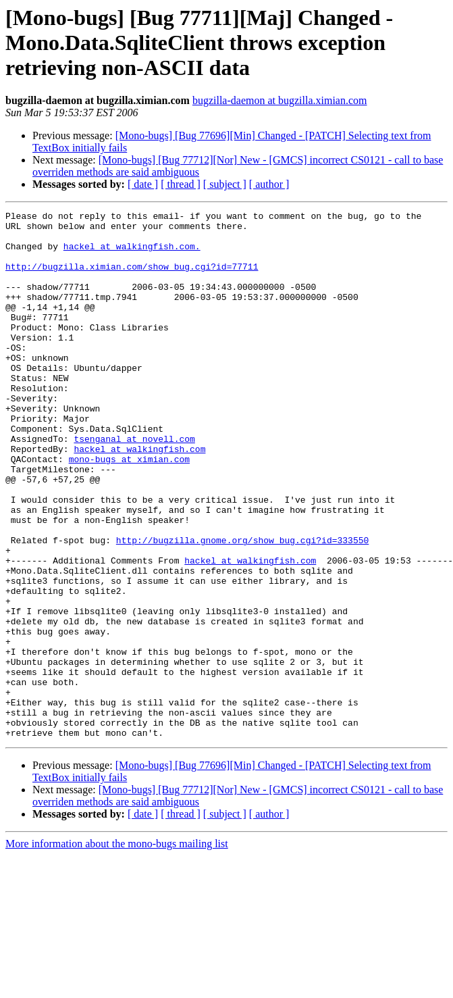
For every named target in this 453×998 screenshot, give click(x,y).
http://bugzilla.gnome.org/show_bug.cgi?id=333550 (242, 607)
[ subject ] (224, 184)
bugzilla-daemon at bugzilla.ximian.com (279, 100)
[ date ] (143, 184)
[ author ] (269, 184)
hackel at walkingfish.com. (132, 254)
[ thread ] (181, 184)
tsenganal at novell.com (134, 485)
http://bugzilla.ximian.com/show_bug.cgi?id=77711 (131, 278)
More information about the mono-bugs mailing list (116, 949)
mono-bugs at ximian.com (129, 509)
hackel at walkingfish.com (139, 497)
